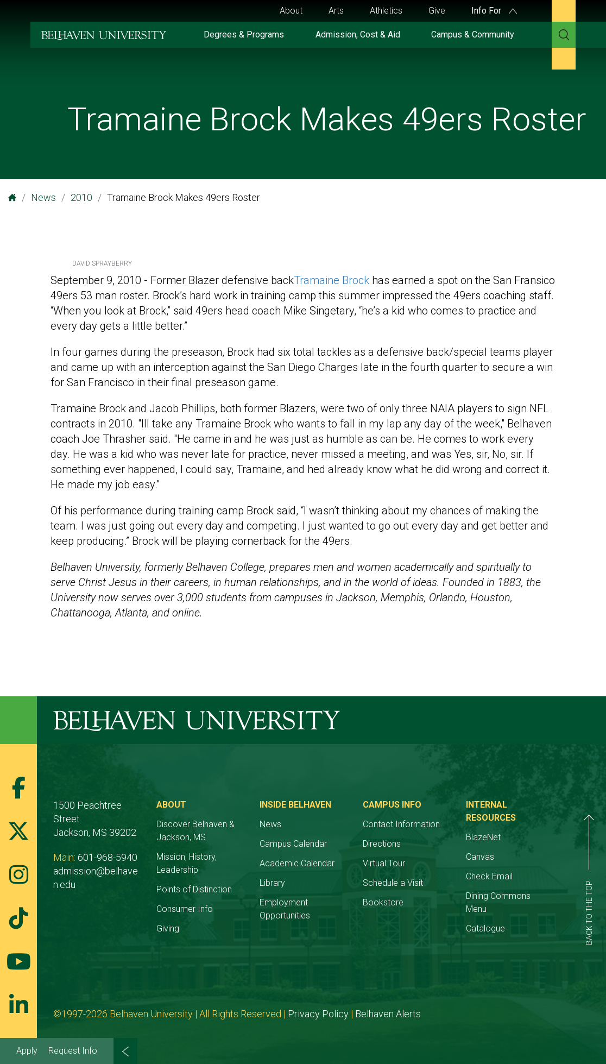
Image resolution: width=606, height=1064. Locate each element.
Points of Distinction (194, 889)
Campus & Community (472, 34)
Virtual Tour (384, 863)
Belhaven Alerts (388, 1013)
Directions (382, 844)
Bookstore (383, 902)
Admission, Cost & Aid (357, 34)
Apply (26, 1051)
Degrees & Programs (244, 34)
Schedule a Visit (393, 883)
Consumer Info (184, 909)
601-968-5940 (107, 857)
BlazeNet (483, 837)
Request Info (72, 1051)
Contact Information (401, 824)
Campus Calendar (293, 844)
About (291, 10)
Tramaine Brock (331, 280)
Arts (336, 10)
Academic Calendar (297, 863)
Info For (494, 10)
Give (436, 10)
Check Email (489, 876)
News (43, 197)
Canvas (480, 857)
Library (272, 883)
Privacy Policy (318, 1013)
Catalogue (485, 928)
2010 (81, 197)
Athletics (386, 10)
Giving (167, 928)
